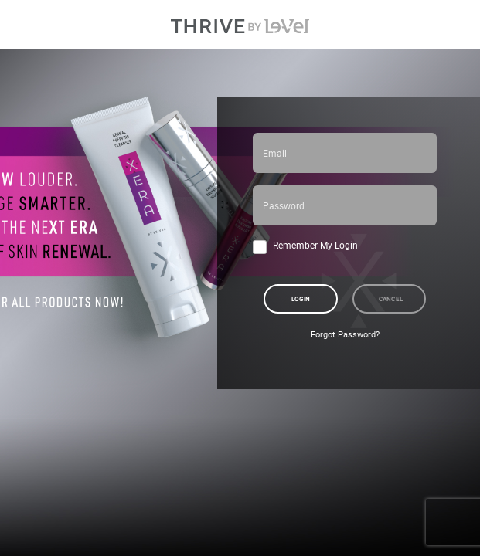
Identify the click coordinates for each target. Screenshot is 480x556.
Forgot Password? (345, 334)
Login (301, 299)
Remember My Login (315, 245)
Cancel (391, 299)
